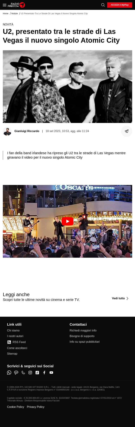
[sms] (16, 372)
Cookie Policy (15, 406)
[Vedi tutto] (120, 298)
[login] (119, 5)
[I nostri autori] (15, 336)
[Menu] (4, 4)
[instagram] (30, 372)
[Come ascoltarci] (17, 348)
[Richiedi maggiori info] (83, 330)
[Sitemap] (12, 354)
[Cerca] (103, 5)
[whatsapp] (9, 372)
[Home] (16, 5)
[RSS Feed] (16, 342)
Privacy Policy (35, 406)
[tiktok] (37, 372)
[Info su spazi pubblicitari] (85, 342)
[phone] (23, 372)
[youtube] (51, 372)
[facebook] (44, 372)
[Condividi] (126, 131)
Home (5, 13)
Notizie (14, 13)
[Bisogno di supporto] (82, 336)
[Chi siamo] (13, 330)
